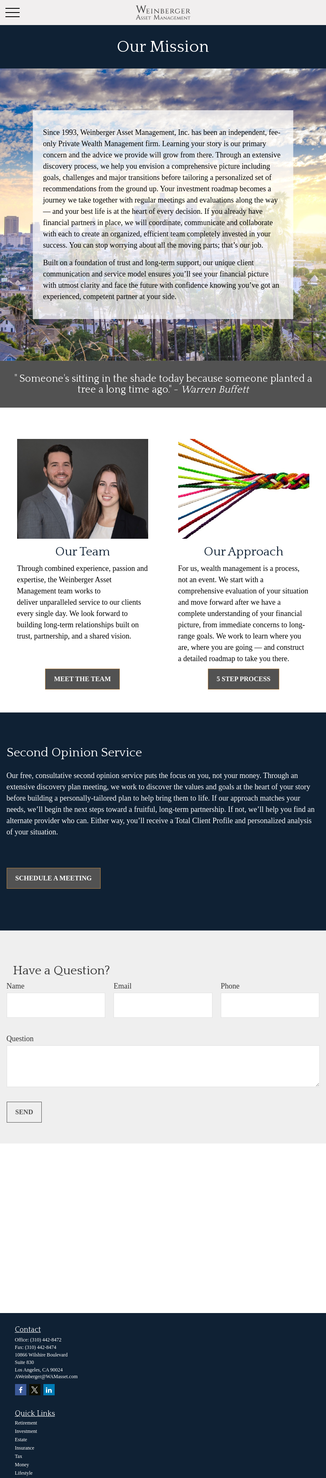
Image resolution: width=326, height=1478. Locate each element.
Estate (21, 1440)
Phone (230, 986)
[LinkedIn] (49, 1389)
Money (22, 1465)
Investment (26, 1431)
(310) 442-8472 (45, 1340)
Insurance (25, 1448)
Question (20, 1038)
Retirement (26, 1423)
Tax (19, 1456)
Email (122, 986)
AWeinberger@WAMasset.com (46, 1376)
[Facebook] (20, 1389)
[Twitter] (34, 1389)
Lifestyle (24, 1473)
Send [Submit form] (24, 1111)
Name (16, 986)
